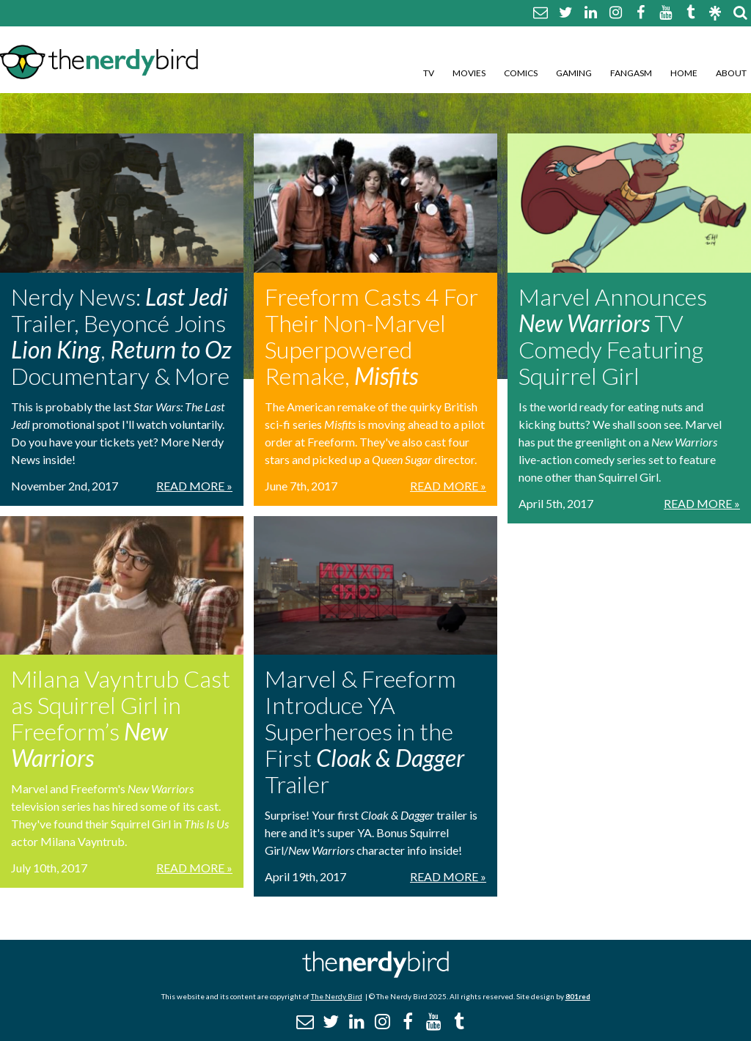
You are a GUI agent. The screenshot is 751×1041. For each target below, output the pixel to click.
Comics (521, 72)
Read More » (194, 486)
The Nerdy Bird (336, 996)
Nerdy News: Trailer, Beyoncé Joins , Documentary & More (121, 336)
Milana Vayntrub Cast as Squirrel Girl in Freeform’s (120, 718)
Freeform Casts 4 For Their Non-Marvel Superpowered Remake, (371, 336)
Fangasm (631, 72)
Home (683, 72)
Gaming (574, 72)
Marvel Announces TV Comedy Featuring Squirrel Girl (613, 336)
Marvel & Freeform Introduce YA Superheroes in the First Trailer (364, 731)
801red (577, 996)
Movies (469, 72)
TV (428, 72)
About (731, 72)
